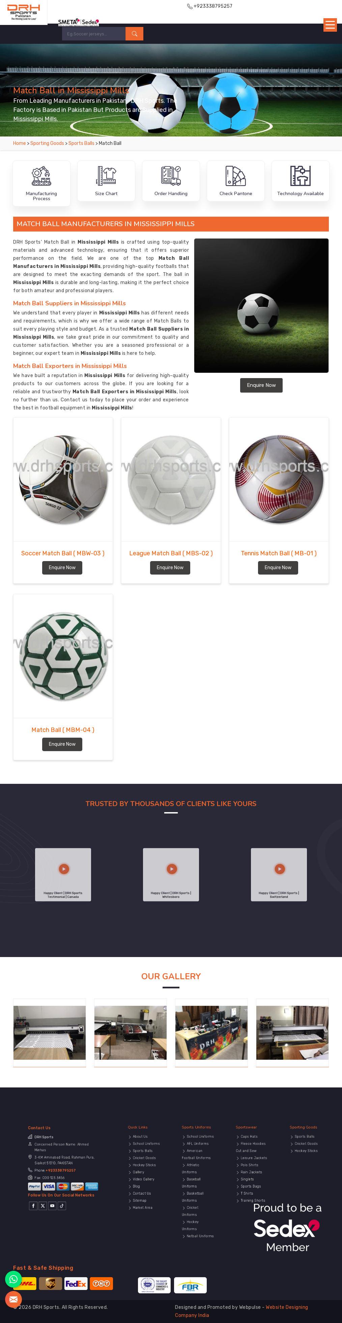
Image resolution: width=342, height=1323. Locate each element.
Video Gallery (142, 1181)
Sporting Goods (47, 143)
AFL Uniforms (197, 1165)
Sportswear (249, 1158)
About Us (141, 1162)
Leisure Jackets (251, 1171)
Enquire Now (261, 385)
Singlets (249, 1181)
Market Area (142, 1193)
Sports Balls (81, 143)
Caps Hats (249, 1162)
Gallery (140, 1178)
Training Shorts (251, 1190)
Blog (139, 1184)
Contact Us (142, 1187)
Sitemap (141, 1190)
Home (19, 143)
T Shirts (248, 1187)
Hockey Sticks (143, 1175)
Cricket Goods (143, 1171)
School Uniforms (144, 1165)
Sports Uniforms (197, 1158)
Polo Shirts (250, 1175)
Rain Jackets (250, 1178)
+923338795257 (61, 1177)
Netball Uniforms (198, 1205)
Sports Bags (250, 1184)
